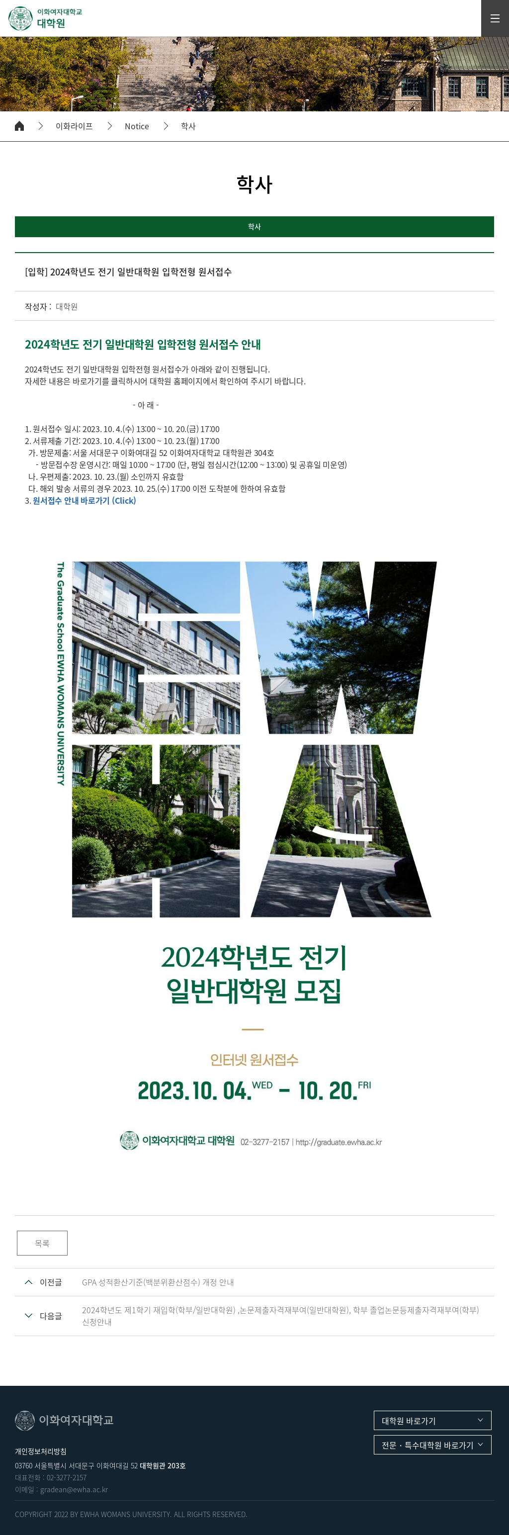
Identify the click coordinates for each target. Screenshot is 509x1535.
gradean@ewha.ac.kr (74, 1489)
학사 (188, 126)
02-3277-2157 (66, 1477)
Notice (137, 126)
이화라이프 (74, 126)
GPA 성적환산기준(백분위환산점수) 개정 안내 (158, 1282)
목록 (42, 1243)
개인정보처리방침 (41, 1451)
